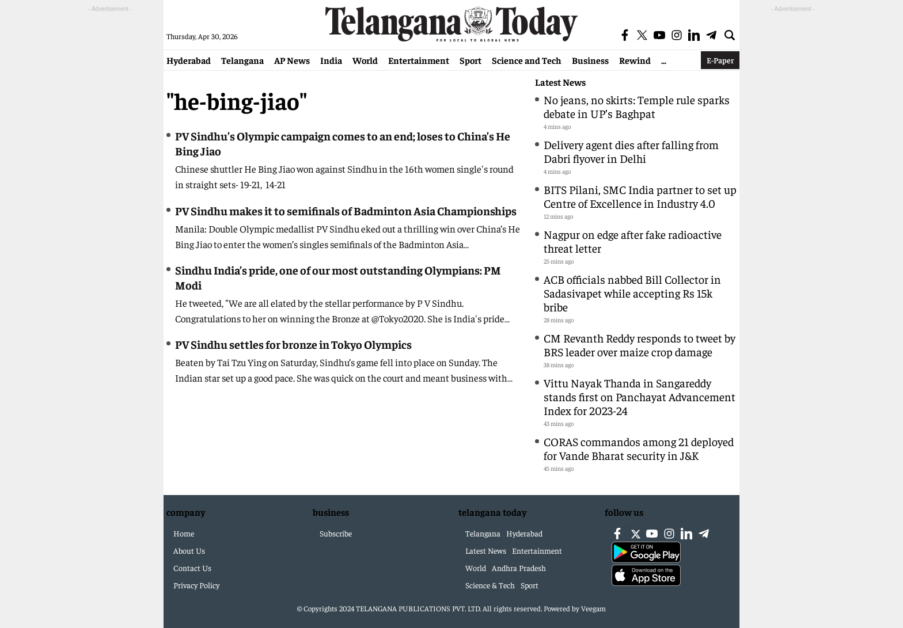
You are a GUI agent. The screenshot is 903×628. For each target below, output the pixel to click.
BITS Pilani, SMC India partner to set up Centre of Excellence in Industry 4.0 (640, 196)
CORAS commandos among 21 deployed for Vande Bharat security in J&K (639, 448)
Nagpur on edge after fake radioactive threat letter (633, 241)
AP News (292, 60)
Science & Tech (490, 585)
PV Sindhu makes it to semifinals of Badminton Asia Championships (346, 210)
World (365, 60)
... (663, 60)
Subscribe (336, 533)
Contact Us (192, 567)
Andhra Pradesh (519, 567)
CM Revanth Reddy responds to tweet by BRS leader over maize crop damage (639, 344)
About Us (189, 550)
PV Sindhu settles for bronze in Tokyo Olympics (293, 344)
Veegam (593, 608)
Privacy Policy (196, 585)
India (331, 60)
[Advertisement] (110, 187)
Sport (470, 60)
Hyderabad (188, 60)
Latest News (560, 82)
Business (590, 60)
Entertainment (418, 60)
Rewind (635, 60)
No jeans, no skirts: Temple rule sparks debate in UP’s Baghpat (637, 106)
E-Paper (720, 60)
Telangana (242, 60)
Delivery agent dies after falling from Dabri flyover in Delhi (631, 151)
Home (183, 533)
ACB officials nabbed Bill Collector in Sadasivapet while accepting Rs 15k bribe (632, 293)
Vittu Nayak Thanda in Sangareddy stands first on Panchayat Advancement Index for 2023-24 (639, 396)
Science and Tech (526, 60)
